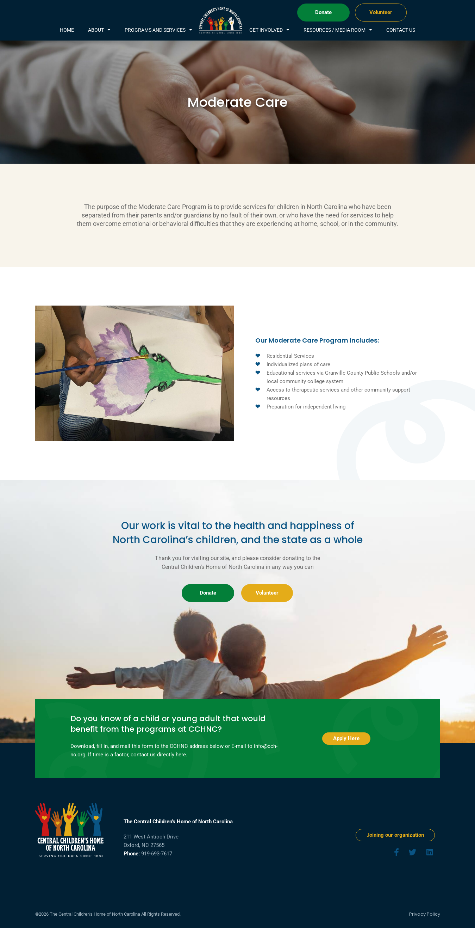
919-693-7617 (156, 853)
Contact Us (400, 30)
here (181, 754)
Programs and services (158, 29)
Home (67, 30)
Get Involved (269, 29)
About (99, 29)
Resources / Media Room (338, 29)
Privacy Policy (424, 914)
